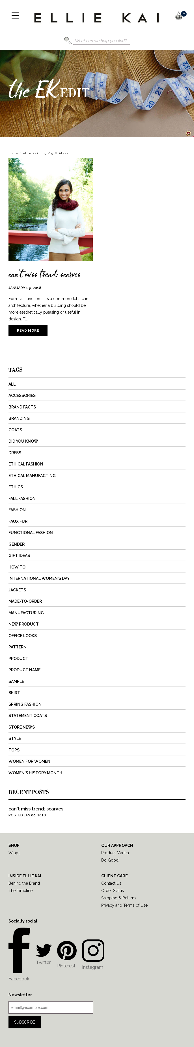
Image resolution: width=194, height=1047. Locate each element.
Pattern (17, 647)
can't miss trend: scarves (44, 274)
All (12, 384)
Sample (16, 681)
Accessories (22, 395)
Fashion (17, 510)
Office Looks (22, 635)
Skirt (14, 692)
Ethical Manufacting (32, 475)
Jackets (17, 590)
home (13, 153)
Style (14, 738)
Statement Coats (27, 715)
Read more (28, 331)
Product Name (24, 670)
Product (18, 658)
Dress (14, 453)
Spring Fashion (25, 704)
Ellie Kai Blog (35, 153)
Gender (16, 544)
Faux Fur (17, 521)
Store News (21, 727)
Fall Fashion (22, 498)
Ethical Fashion (25, 464)
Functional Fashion (30, 532)
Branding (19, 418)
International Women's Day (39, 578)
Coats (15, 430)
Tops (14, 750)
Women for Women (29, 761)
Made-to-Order (25, 601)
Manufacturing (26, 613)
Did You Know (23, 441)
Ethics (15, 487)
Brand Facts (22, 407)
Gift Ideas (19, 555)
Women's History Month (35, 773)
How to (16, 567)
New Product (23, 624)
